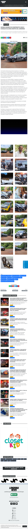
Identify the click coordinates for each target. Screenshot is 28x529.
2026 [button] (16, 279)
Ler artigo (12, 306)
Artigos (14, 513)
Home (14, 510)
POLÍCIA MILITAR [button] (15, 275)
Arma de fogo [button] (10, 279)
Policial (11, 305)
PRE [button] (9, 460)
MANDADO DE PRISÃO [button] (17, 277)
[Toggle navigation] (26, 2)
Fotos (14, 515)
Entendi (24, 526)
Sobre (14, 511)
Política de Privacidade (14, 520)
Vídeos (14, 517)
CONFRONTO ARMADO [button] (6, 275)
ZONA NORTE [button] (23, 275)
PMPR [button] (5, 460)
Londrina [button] (3, 277)
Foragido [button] (3, 279)
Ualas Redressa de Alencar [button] (7, 281)
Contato (14, 518)
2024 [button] (2, 460)
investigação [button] (13, 460)
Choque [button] (9, 277)
